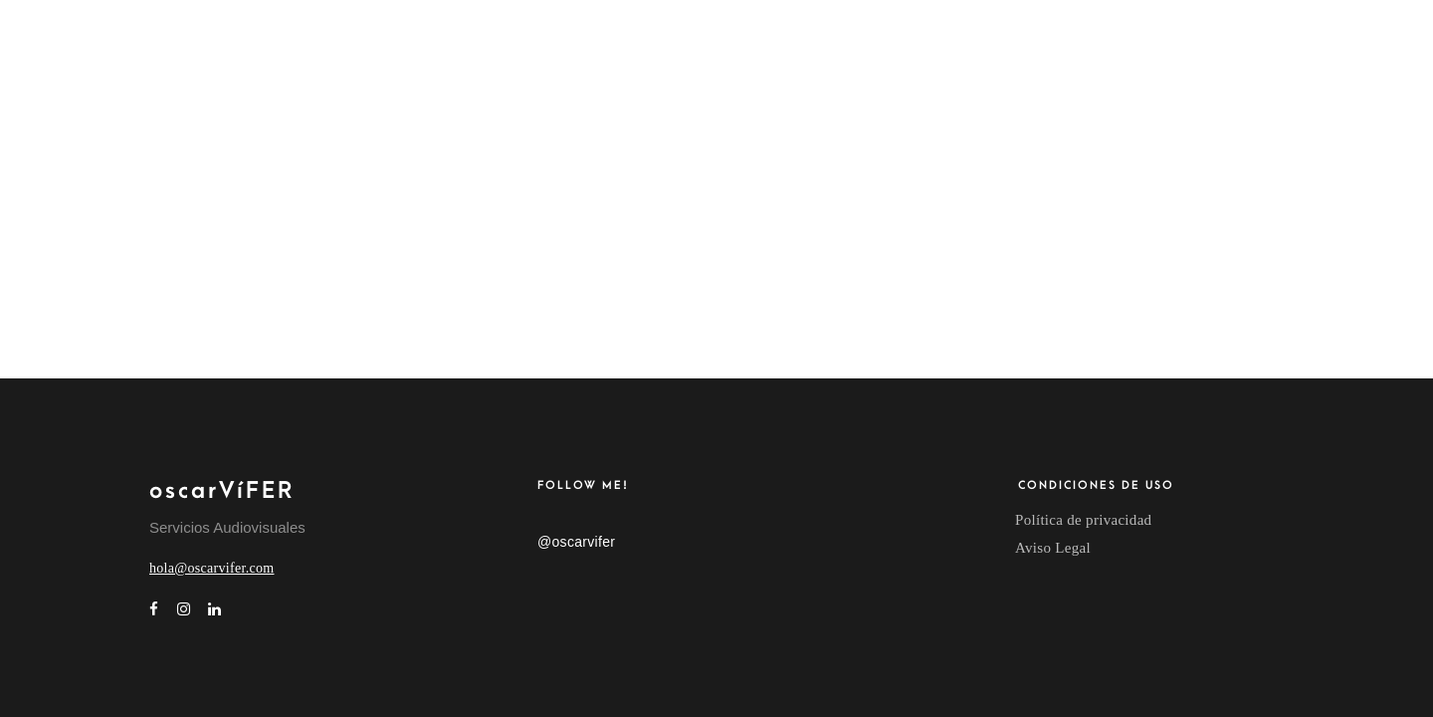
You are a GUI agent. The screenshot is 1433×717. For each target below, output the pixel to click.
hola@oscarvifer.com (212, 568)
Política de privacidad (1083, 520)
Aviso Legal (1053, 548)
